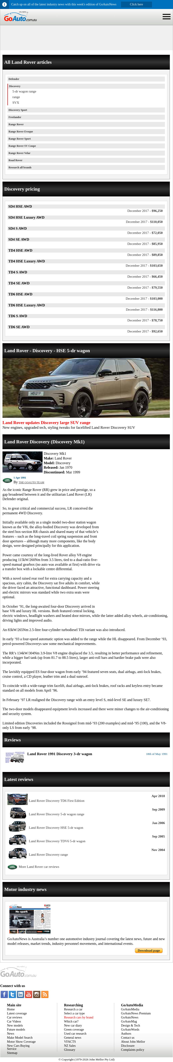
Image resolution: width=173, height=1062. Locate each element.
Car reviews (14, 1017)
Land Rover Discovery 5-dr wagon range (56, 814)
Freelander (15, 117)
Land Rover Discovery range (48, 854)
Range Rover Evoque (21, 131)
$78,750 (145, 320)
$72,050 (145, 233)
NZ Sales (70, 1045)
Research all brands (20, 167)
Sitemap (12, 1053)
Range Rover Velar (19, 153)
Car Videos (14, 1021)
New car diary (73, 1025)
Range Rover (16, 124)
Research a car (73, 1009)
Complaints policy (132, 1049)
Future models (16, 1029)
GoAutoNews (129, 1017)
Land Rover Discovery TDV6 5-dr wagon (57, 841)
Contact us (127, 1037)
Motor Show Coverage (21, 1041)
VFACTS (70, 1041)
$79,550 (145, 287)
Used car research (75, 1033)
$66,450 (145, 276)
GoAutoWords (130, 1029)
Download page (149, 950)
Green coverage (74, 1029)
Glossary (69, 1049)
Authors (126, 1033)
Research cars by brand (78, 1017)
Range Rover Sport (20, 138)
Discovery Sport (18, 110)
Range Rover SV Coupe (22, 145)
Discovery (14, 86)
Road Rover (16, 160)
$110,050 (144, 222)
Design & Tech (130, 1025)
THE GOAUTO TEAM (31, 482)
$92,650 (145, 331)
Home (11, 1009)
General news (72, 1037)
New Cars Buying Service (18, 1047)
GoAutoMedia (130, 1009)
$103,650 (144, 265)
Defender (14, 79)
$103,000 (144, 298)
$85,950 (145, 244)
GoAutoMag (129, 1021)
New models (15, 1025)
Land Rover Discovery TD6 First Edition (56, 801)
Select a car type (74, 1013)
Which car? (71, 1021)
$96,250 (145, 211)
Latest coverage (17, 1013)
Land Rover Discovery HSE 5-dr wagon (56, 827)
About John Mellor (133, 1041)
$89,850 (145, 255)
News (10, 1033)
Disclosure (127, 1045)
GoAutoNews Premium (136, 1013)
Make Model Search (20, 1037)
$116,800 (144, 309)
